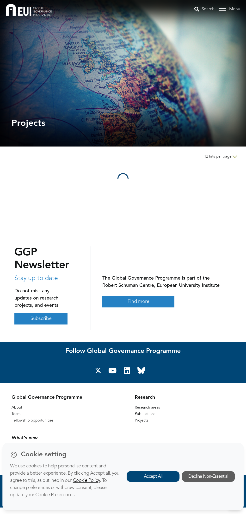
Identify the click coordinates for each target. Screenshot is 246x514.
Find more (138, 301)
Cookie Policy (86, 480)
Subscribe (41, 318)
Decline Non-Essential (208, 476)
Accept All (153, 476)
